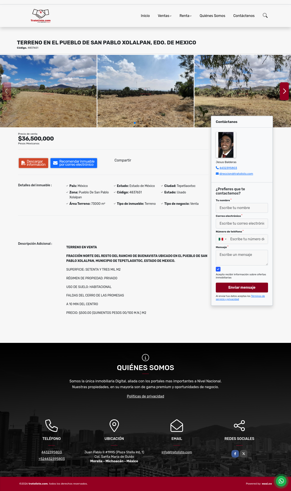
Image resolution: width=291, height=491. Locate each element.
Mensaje (222, 247)
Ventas (163, 16)
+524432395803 (51, 459)
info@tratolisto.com (177, 452)
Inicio (145, 16)
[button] (135, 123)
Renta (184, 16)
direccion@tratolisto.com (236, 173)
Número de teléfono (229, 231)
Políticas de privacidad (145, 396)
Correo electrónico (229, 216)
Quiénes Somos (212, 16)
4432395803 (228, 168)
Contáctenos (244, 16)
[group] (48, 91)
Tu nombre (223, 200)
